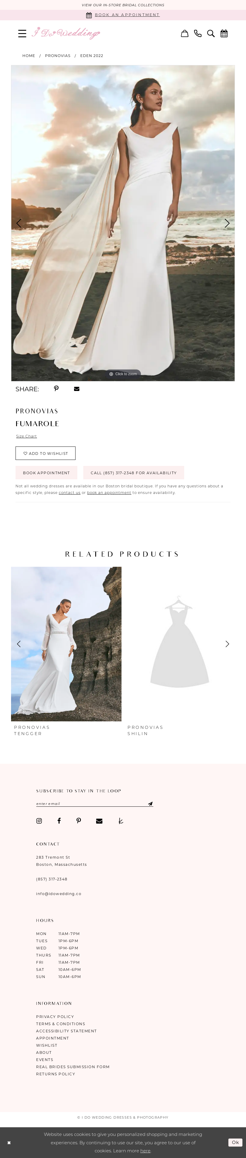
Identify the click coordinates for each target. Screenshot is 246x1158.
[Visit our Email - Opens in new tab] (99, 821)
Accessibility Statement (66, 1031)
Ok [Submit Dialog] (236, 1142)
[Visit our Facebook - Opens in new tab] (59, 821)
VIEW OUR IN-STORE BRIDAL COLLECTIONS (123, 5)
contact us (70, 492)
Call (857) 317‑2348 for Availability (134, 473)
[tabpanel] (123, 223)
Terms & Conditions (60, 1024)
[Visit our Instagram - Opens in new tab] (39, 821)
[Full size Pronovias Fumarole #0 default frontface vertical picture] (123, 223)
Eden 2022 (91, 55)
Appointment (52, 1038)
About (44, 1052)
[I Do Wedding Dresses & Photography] (66, 33)
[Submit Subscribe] (145, 804)
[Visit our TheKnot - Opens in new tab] (121, 821)
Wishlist (46, 1045)
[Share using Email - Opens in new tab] (77, 389)
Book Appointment (46, 473)
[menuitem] (22, 33)
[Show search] (211, 33)
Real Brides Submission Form (73, 1067)
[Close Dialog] (9, 1142)
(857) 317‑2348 (52, 879)
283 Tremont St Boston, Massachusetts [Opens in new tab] (61, 861)
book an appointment (109, 492)
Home (28, 55)
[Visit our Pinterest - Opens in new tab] (78, 821)
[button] (22, 33)
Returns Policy (55, 1074)
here (145, 1151)
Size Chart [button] (26, 436)
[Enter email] (94, 804)
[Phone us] (198, 33)
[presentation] (66, 644)
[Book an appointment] (123, 15)
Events (44, 1059)
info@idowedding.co (59, 893)
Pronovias (57, 55)
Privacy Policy (55, 1016)
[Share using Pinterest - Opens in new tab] (56, 389)
